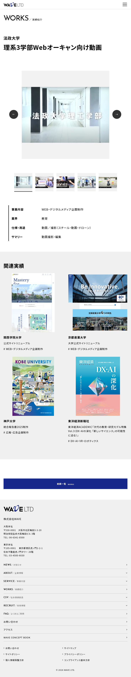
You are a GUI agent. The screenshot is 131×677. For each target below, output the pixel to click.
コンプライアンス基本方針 (77, 660)
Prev (14, 115)
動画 (45, 228)
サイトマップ (70, 648)
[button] (65, 573)
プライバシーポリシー (75, 654)
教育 (45, 218)
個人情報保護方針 (15, 660)
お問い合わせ (12, 648)
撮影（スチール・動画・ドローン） (71, 228)
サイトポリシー (13, 654)
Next (117, 115)
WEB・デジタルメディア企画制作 (63, 209)
